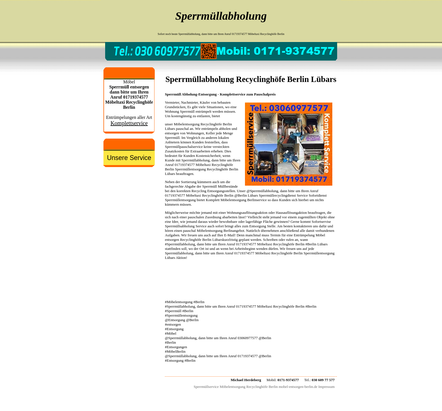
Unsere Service (129, 157)
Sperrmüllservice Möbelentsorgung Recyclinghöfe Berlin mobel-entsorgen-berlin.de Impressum (264, 387)
